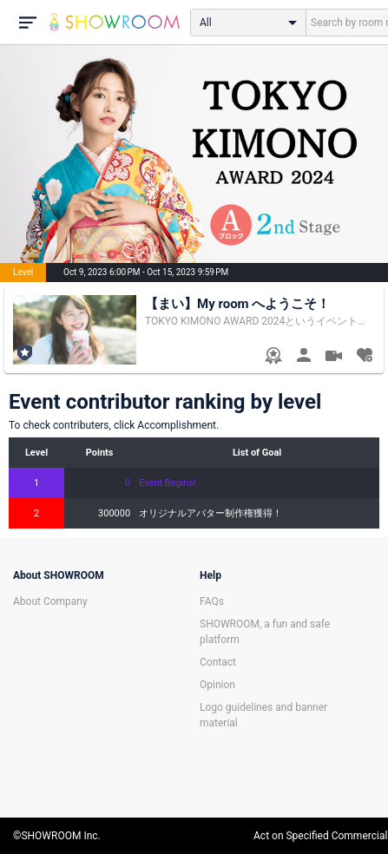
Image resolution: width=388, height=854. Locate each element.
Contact (218, 662)
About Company (50, 601)
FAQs (212, 601)
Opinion (217, 685)
